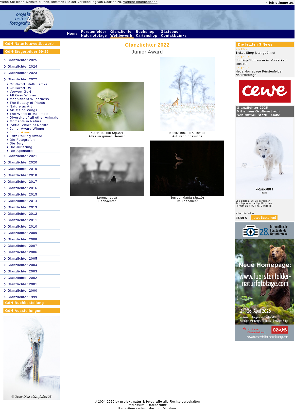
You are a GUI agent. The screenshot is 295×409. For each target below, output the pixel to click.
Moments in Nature (26, 121)
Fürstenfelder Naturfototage (94, 33)
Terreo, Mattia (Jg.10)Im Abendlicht (187, 199)
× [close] (267, 2)
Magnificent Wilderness (29, 99)
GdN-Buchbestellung (24, 303)
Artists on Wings (23, 110)
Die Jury (17, 143)
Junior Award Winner (27, 128)
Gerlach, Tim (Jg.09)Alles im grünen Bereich (107, 134)
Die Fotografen (22, 140)
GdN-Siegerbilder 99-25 (27, 51)
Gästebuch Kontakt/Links (174, 33)
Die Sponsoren (22, 151)
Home (73, 34)
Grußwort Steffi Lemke (29, 84)
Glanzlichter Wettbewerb (122, 33)
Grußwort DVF (22, 88)
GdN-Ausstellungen (23, 311)
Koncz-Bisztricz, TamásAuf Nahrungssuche (187, 134)
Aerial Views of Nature (29, 125)
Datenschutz (157, 405)
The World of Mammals (29, 114)
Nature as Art (21, 106)
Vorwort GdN (20, 91)
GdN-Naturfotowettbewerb (29, 44)
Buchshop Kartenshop (147, 33)
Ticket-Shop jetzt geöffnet (255, 52)
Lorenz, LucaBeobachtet (107, 199)
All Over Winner (23, 95)
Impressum (136, 405)
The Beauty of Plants (27, 103)
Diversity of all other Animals (34, 117)
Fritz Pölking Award (26, 136)
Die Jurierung (21, 147)
